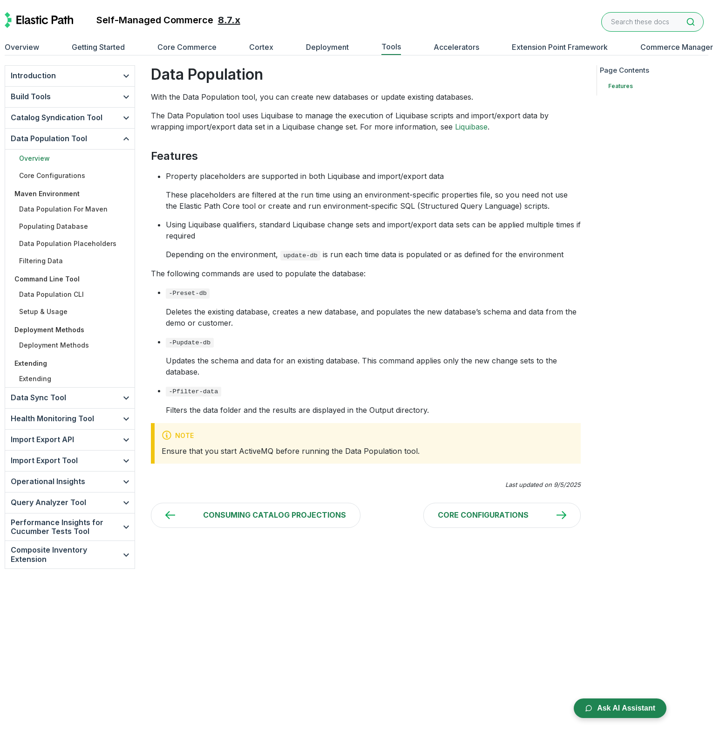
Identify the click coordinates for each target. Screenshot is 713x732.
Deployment (327, 47)
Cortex (261, 47)
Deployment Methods (54, 345)
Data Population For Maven (63, 209)
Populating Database (53, 226)
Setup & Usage (43, 311)
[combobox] (652, 22)
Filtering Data (41, 261)
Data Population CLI (51, 294)
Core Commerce (187, 47)
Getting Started (98, 47)
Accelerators (456, 47)
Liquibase (471, 126)
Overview (22, 47)
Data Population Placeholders (67, 243)
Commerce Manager (676, 47)
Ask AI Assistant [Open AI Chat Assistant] (620, 708)
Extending (35, 379)
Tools (391, 46)
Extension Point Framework (560, 47)
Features (620, 85)
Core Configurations (52, 175)
